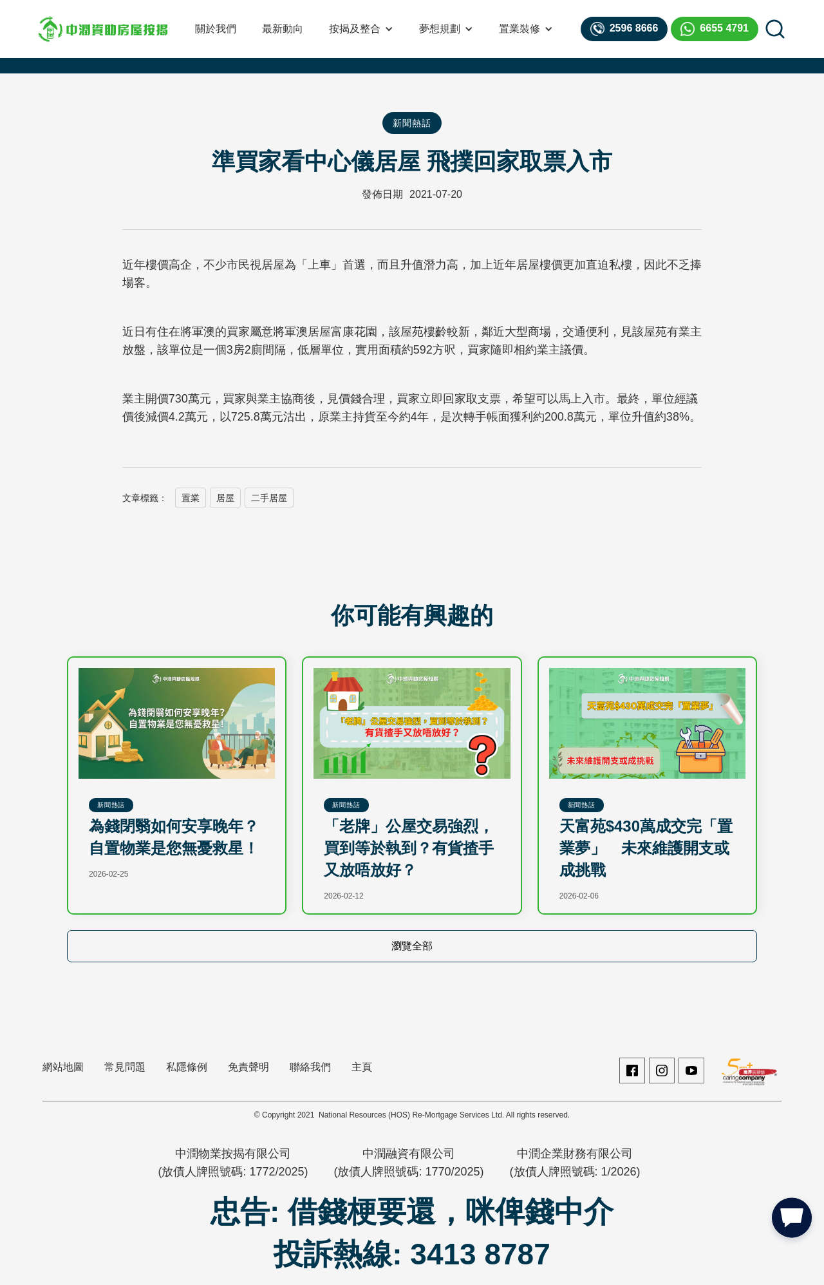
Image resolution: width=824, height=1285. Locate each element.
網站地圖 (63, 1066)
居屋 (225, 498)
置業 (191, 498)
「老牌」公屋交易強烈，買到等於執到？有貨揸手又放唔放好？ (409, 848)
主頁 (361, 1066)
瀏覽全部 (412, 945)
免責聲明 (248, 1066)
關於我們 (215, 28)
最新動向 (282, 28)
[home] (103, 29)
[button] (361, 29)
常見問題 (124, 1066)
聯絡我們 (310, 1066)
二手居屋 (269, 498)
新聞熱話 (412, 123)
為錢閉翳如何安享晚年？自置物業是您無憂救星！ (174, 837)
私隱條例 (186, 1066)
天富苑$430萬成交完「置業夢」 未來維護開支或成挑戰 (646, 848)
